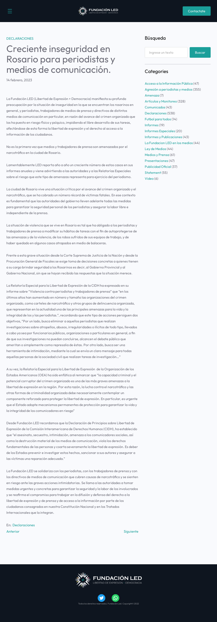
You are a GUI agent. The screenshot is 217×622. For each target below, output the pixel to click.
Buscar (200, 52)
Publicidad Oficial (158, 166)
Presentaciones (156, 161)
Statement (153, 172)
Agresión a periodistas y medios (168, 89)
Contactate (196, 11)
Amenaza (152, 95)
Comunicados (155, 107)
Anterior (13, 531)
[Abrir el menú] (9, 11)
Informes (152, 125)
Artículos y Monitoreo (161, 101)
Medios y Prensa (157, 155)
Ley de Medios (155, 149)
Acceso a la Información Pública (169, 83)
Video (149, 178)
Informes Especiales (160, 131)
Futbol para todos (158, 119)
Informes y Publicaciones (163, 137)
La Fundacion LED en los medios (169, 143)
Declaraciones (19, 38)
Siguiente (131, 531)
